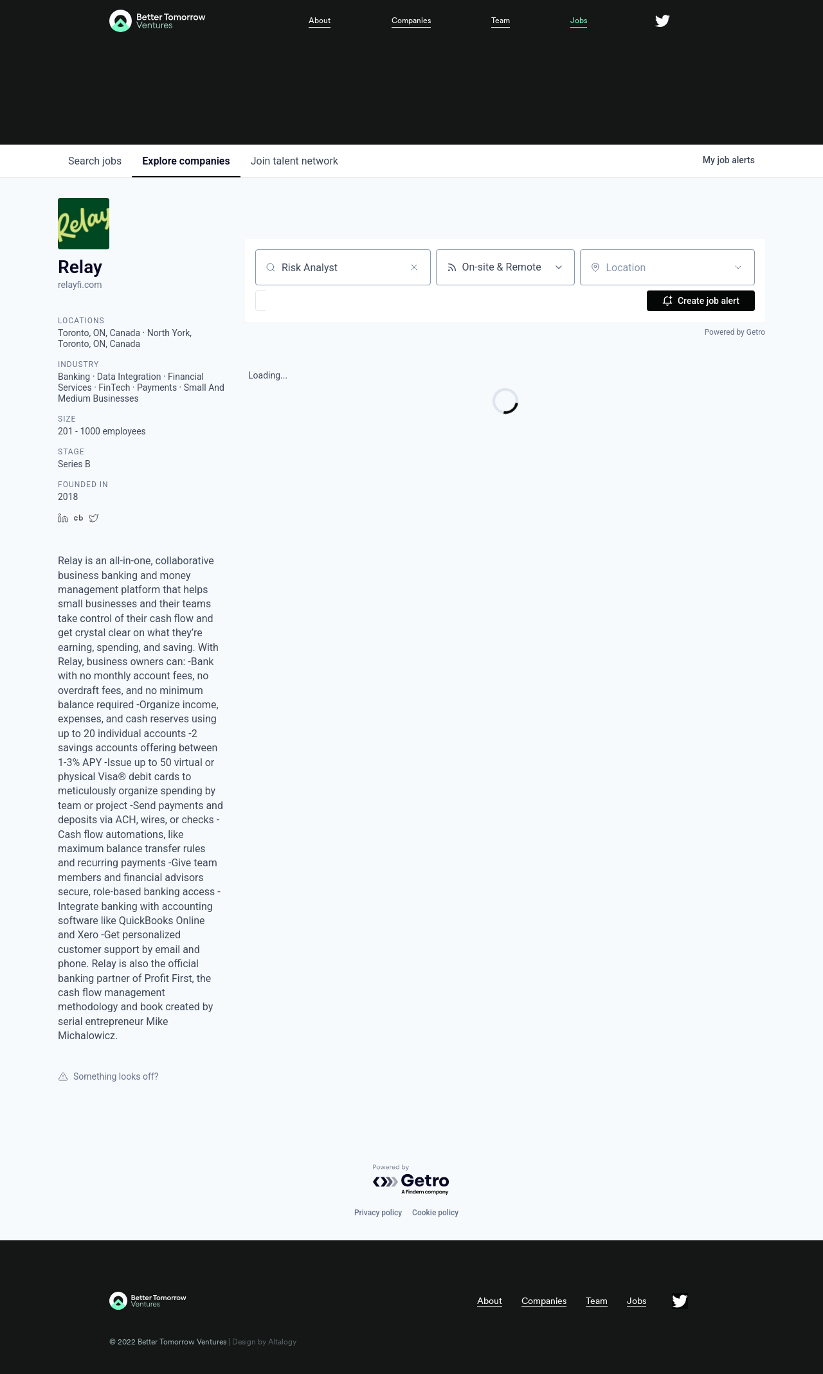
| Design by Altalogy (261, 1341)
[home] (193, 21)
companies (186, 161)
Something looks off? (108, 1076)
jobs (95, 161)
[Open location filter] (738, 267)
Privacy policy (378, 1212)
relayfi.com (80, 285)
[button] (298, 300)
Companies (411, 20)
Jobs (578, 20)
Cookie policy (435, 1212)
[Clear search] (414, 267)
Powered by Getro (735, 332)
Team (500, 20)
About (319, 20)
